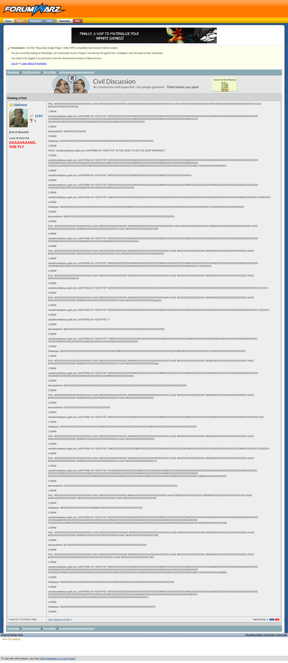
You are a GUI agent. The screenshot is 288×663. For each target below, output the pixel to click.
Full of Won (49, 72)
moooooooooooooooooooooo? (77, 72)
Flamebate (13, 72)
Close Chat (282, 635)
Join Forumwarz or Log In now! (57, 658)
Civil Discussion (31, 72)
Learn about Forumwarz (34, 63)
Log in (14, 63)
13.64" (39, 115)
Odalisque (20, 104)
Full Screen (269, 635)
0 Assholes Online (253, 635)
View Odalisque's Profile (58, 619)
